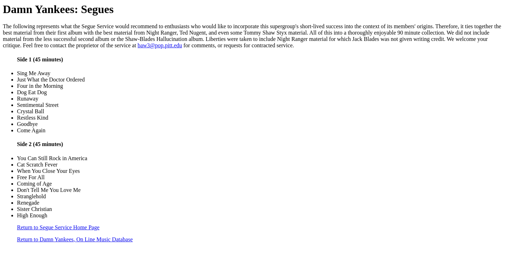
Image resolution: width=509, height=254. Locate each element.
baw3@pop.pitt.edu (160, 45)
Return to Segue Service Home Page (58, 227)
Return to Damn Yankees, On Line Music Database (75, 239)
